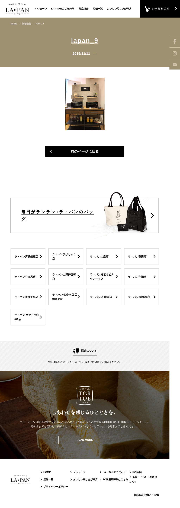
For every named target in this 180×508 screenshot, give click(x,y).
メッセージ (40, 8)
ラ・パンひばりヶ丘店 (64, 256)
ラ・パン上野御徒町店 (64, 277)
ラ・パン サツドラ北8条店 (26, 317)
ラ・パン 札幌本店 (101, 297)
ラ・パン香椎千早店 (26, 297)
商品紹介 (83, 8)
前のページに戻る (85, 152)
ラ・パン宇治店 (137, 276)
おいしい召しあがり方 (119, 8)
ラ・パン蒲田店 (137, 256)
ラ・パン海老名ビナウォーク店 (102, 277)
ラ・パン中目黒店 (25, 276)
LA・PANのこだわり (62, 8)
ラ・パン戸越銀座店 (26, 256)
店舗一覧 (98, 8)
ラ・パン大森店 (99, 256)
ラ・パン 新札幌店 (139, 297)
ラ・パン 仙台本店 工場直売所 (64, 297)
